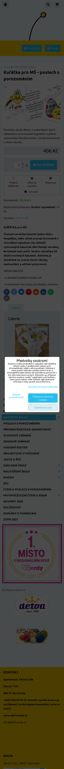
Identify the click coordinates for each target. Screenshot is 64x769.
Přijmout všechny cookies (43, 398)
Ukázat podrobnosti (16, 396)
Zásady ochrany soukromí (43, 386)
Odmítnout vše (43, 407)
